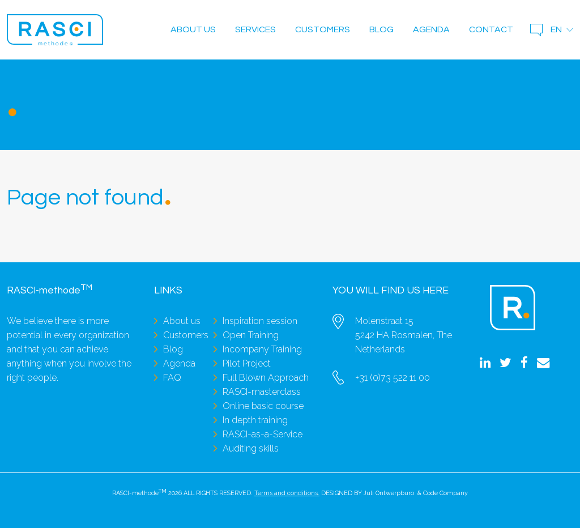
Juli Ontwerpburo (389, 493)
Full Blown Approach (266, 377)
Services (255, 29)
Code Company (445, 493)
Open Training (251, 335)
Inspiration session (260, 321)
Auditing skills (251, 448)
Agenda (431, 29)
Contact (491, 29)
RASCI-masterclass (262, 391)
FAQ (172, 377)
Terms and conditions (286, 493)
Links (168, 291)
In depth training (255, 420)
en (556, 29)
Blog (381, 29)
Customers (322, 29)
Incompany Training (262, 349)
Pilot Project (247, 363)
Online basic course (263, 406)
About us (193, 29)
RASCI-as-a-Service (262, 434)
